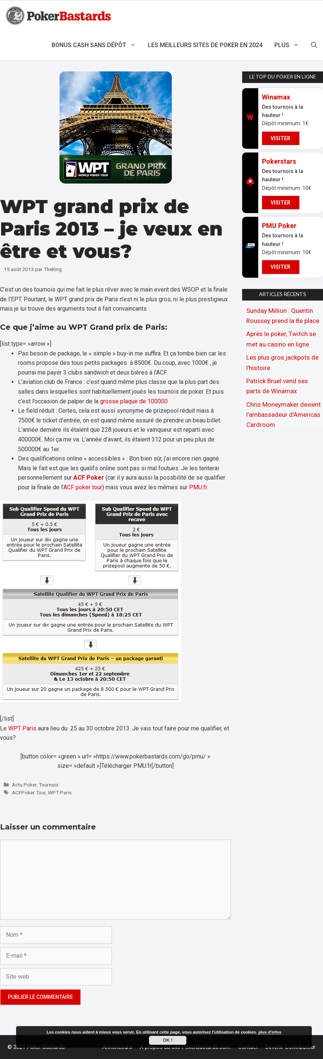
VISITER (280, 138)
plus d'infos (269, 1032)
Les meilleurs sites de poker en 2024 (205, 45)
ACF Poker (88, 477)
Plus (289, 45)
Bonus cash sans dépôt (97, 45)
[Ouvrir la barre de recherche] (314, 45)
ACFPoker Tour (29, 792)
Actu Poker (24, 785)
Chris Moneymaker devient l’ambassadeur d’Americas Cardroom (283, 414)
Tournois (48, 785)
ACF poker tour (82, 487)
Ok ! (167, 1040)
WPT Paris (22, 728)
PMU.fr (198, 487)
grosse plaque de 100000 (134, 401)
